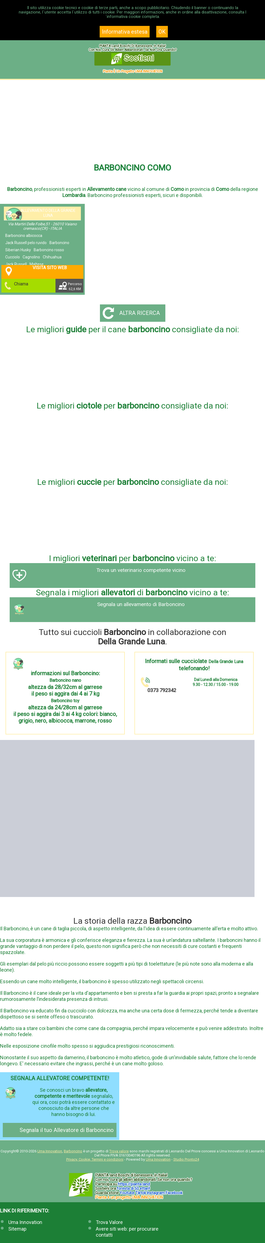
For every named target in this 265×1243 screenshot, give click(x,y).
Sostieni (132, 58)
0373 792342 (161, 690)
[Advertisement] (132, 121)
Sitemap (17, 1229)
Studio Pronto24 (186, 1159)
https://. (134, 1184)
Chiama (22, 284)
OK (162, 31)
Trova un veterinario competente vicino (141, 570)
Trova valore (119, 1151)
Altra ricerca (139, 313)
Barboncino (73, 1151)
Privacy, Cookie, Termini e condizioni (94, 1159)
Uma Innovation (49, 1151)
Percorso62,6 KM (76, 286)
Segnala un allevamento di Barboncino (141, 604)
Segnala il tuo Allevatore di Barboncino (67, 1130)
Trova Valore (109, 1222)
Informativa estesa (124, 31)
